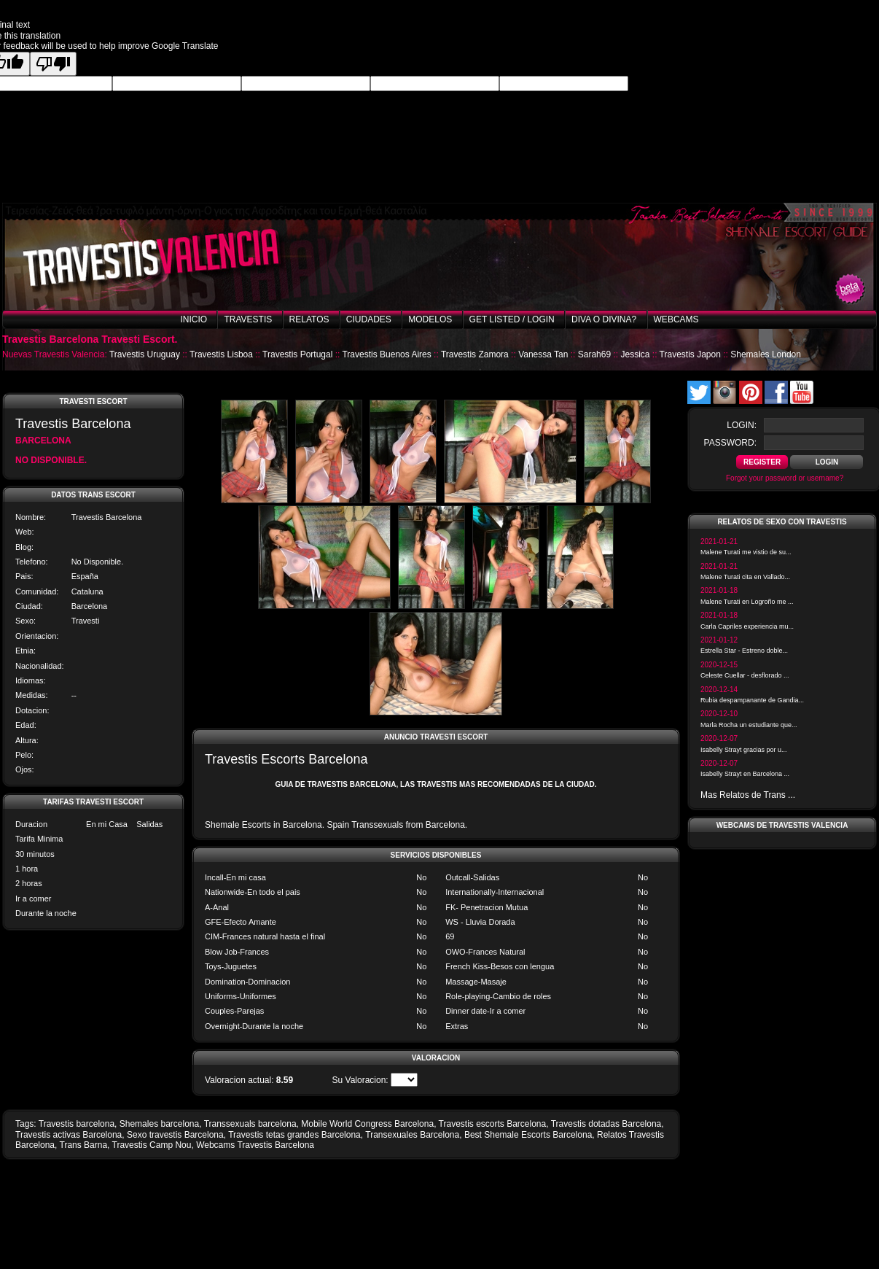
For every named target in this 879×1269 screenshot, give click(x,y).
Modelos (430, 319)
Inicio (193, 319)
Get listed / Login (512, 319)
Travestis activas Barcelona (68, 1135)
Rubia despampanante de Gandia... (752, 700)
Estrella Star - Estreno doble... (744, 650)
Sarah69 (594, 354)
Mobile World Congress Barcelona (367, 1124)
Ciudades (368, 319)
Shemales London (765, 354)
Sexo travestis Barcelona (175, 1135)
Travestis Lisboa (221, 354)
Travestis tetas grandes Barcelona (294, 1135)
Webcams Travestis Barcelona (255, 1145)
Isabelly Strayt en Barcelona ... (744, 773)
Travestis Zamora (475, 354)
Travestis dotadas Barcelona (606, 1124)
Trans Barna (84, 1145)
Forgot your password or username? (784, 478)
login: (742, 425)
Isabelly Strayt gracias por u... (743, 749)
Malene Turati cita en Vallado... (745, 577)
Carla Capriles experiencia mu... (747, 626)
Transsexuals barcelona (250, 1124)
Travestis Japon (690, 354)
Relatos (309, 319)
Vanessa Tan (543, 354)
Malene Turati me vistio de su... (746, 552)
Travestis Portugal (297, 354)
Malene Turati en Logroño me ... (747, 601)
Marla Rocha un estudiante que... (748, 725)
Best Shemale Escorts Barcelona (528, 1135)
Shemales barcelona (159, 1124)
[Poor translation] (53, 64)
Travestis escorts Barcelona (493, 1124)
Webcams (676, 319)
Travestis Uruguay (144, 354)
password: (730, 443)
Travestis (248, 319)
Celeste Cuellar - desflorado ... (744, 675)
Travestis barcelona (76, 1124)
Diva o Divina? (603, 319)
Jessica (634, 354)
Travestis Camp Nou (152, 1145)
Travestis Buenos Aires (386, 354)
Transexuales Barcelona (412, 1135)
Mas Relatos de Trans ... (747, 795)
